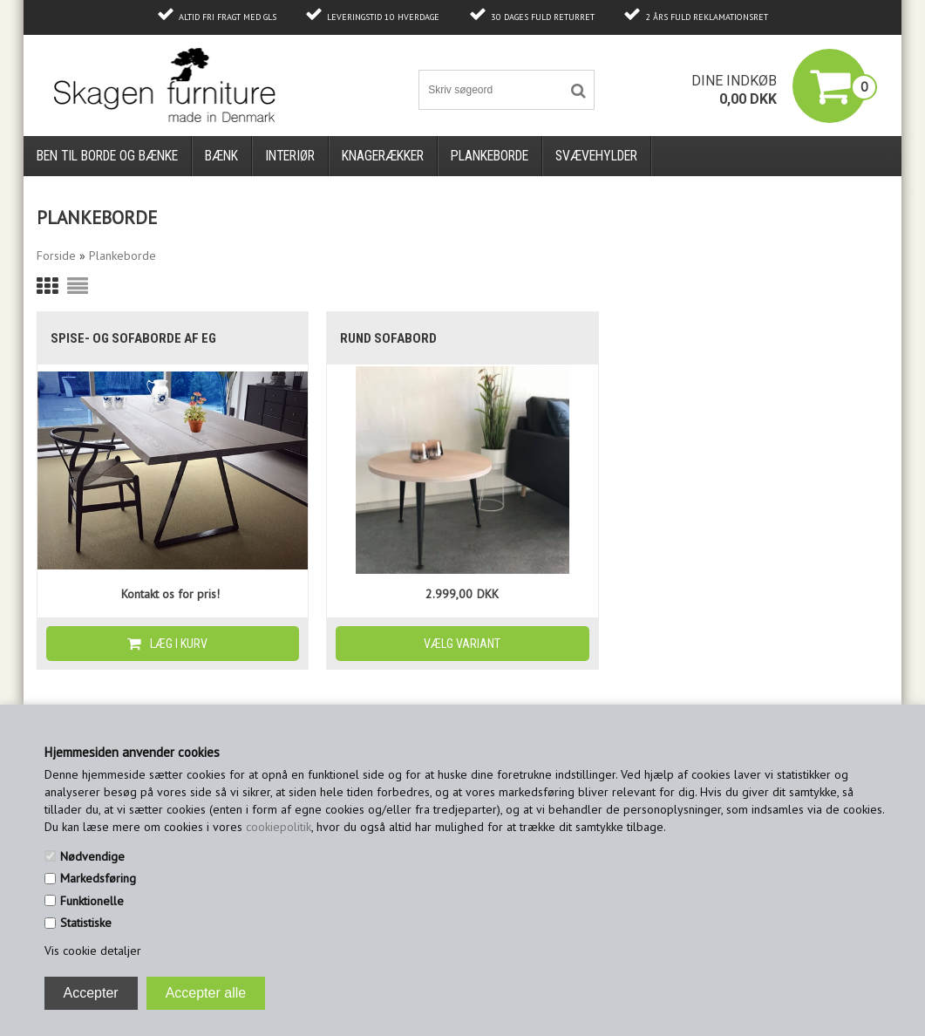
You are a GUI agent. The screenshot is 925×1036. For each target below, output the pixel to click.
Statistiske (86, 922)
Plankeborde (489, 155)
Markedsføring (98, 878)
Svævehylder (596, 155)
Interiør (290, 155)
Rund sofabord (388, 338)
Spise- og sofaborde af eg (133, 338)
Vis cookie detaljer (92, 950)
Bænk (221, 155)
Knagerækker (383, 155)
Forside (56, 255)
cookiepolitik (278, 827)
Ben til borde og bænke (107, 155)
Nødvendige (92, 856)
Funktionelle (92, 901)
